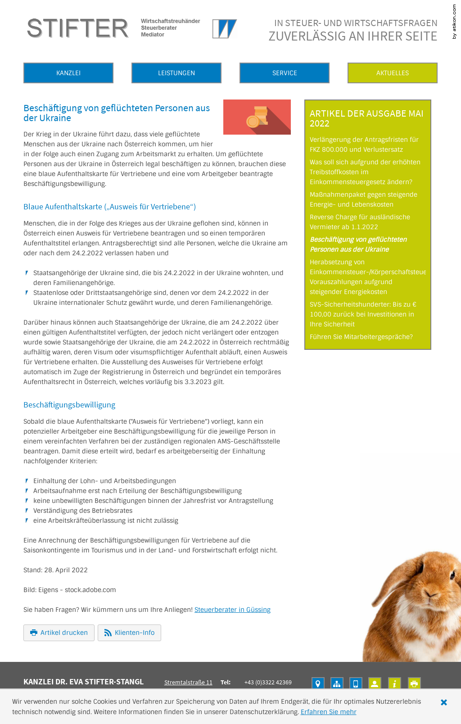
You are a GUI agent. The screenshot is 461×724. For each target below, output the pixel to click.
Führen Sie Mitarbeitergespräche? (361, 337)
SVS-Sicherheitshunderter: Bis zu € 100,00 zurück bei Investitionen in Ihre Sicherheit (363, 314)
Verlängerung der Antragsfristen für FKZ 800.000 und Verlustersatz (364, 145)
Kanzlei (68, 73)
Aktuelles (392, 73)
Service (284, 73)
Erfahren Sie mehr (329, 712)
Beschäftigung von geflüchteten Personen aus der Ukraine (358, 244)
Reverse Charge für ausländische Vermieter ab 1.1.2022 (360, 222)
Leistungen (176, 73)
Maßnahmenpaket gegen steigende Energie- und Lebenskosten (363, 199)
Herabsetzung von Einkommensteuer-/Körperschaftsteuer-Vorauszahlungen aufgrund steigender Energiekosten (368, 277)
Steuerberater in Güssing (232, 610)
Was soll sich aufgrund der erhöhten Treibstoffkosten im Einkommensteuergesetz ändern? (365, 172)
